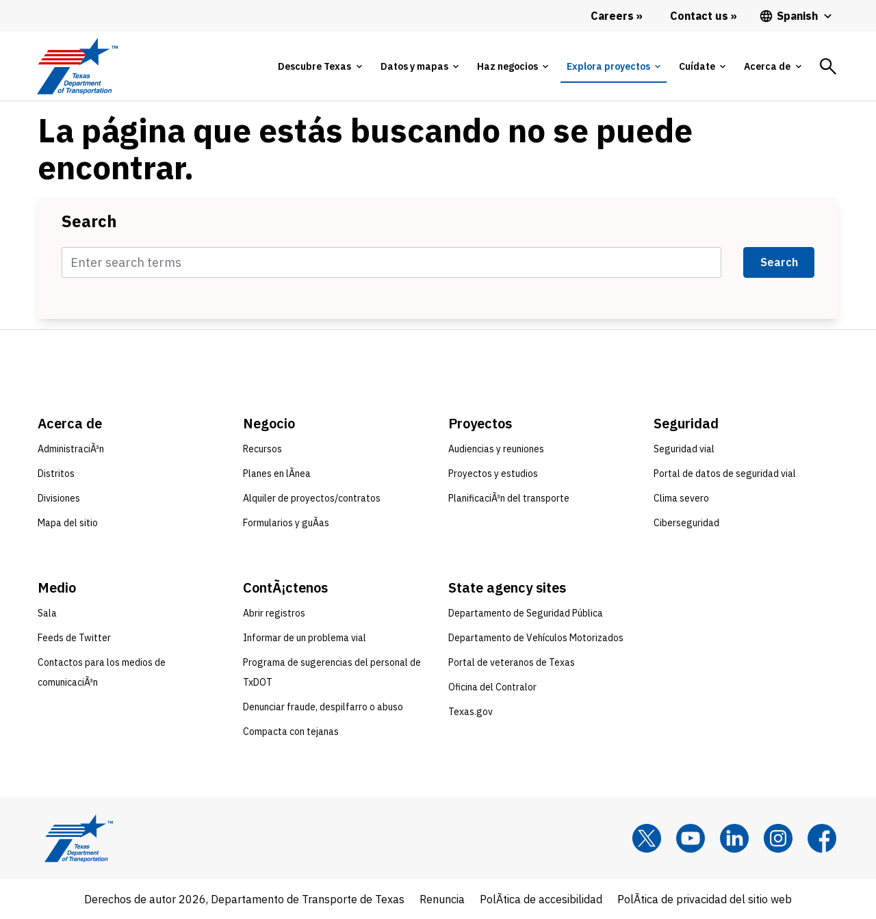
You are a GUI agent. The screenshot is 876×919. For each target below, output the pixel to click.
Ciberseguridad (686, 523)
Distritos (56, 473)
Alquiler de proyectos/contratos (312, 498)
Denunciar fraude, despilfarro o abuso (323, 707)
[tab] (320, 66)
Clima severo (681, 498)
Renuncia (442, 899)
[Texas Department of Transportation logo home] (77, 66)
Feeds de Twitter (74, 638)
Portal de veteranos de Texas (511, 662)
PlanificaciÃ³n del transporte (508, 498)
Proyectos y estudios (493, 473)
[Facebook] (822, 838)
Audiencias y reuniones (496, 449)
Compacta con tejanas (291, 731)
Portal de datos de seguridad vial (725, 473)
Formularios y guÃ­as (286, 523)
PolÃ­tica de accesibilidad (541, 899)
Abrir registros (274, 613)
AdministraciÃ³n (71, 449)
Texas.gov (470, 712)
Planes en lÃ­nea (277, 473)
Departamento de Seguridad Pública (525, 613)
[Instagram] (778, 838)
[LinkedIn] (734, 838)
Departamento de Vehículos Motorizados (535, 638)
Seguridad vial (684, 449)
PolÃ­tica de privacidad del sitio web (704, 899)
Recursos (262, 449)
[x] (646, 838)
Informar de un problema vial (304, 638)
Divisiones (59, 498)
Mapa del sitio (68, 523)
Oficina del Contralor (492, 687)
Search (89, 221)
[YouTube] (690, 838)
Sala (47, 613)
